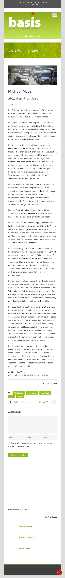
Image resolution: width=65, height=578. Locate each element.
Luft (11, 396)
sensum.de (52, 574)
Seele (20, 396)
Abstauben (18, 393)
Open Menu (54, 15)
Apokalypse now (24, 551)
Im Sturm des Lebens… (26, 540)
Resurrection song (25, 529)
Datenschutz (34, 4)
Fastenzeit (32, 393)
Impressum (42, 2)
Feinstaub (45, 393)
